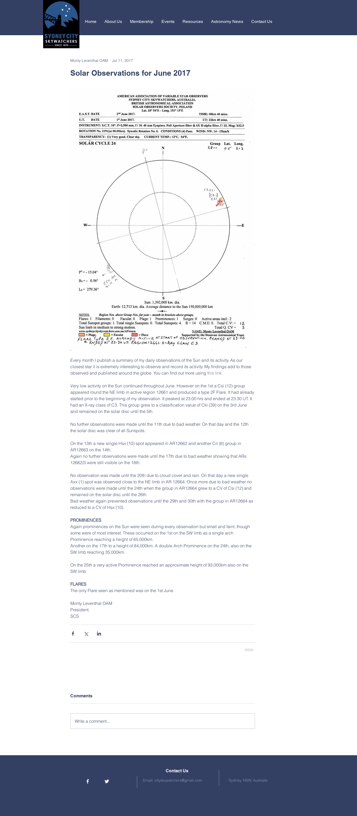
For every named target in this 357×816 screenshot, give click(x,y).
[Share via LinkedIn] (99, 633)
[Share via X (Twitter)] (85, 633)
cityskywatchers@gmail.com (178, 780)
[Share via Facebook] (72, 633)
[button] (113, 21)
